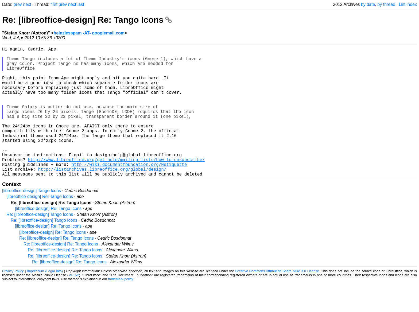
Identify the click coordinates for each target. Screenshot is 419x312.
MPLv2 (73, 304)
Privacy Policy (13, 300)
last (80, 4)
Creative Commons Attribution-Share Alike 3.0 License (277, 300)
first (54, 4)
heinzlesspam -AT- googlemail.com (89, 33)
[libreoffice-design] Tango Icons (31, 219)
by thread (386, 4)
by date (368, 4)
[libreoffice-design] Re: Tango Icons (39, 225)
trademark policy (120, 308)
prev (18, 4)
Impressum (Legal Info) (45, 300)
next (27, 4)
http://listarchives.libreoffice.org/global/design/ (102, 197)
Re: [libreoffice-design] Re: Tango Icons (87, 20)
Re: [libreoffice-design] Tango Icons (39, 243)
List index (408, 4)
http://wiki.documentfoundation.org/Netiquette (129, 191)
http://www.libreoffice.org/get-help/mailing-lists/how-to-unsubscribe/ (116, 185)
